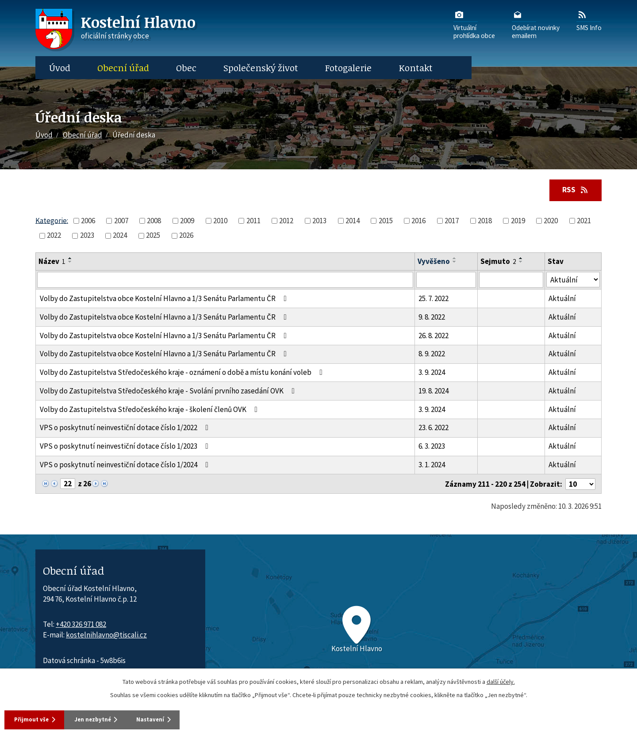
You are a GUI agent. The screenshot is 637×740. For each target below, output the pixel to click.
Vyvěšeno (434, 262)
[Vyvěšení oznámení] (446, 281)
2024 (120, 236)
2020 (551, 221)
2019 (518, 221)
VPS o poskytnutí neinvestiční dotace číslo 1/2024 (126, 465)
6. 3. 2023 (431, 447)
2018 (485, 221)
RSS (573, 190)
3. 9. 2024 (431, 373)
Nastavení (181, 719)
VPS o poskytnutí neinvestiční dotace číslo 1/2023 (126, 447)
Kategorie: (51, 221)
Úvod (59, 67)
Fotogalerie (348, 67)
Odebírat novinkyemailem (536, 24)
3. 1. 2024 (431, 465)
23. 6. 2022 (433, 428)
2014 (352, 221)
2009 (187, 221)
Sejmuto (498, 262)
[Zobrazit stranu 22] (67, 484)
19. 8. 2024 (433, 392)
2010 (220, 221)
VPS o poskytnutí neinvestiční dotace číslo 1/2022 (126, 428)
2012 (286, 221)
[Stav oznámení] (573, 280)
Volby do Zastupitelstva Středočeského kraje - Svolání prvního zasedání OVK (169, 392)
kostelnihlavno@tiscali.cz (106, 636)
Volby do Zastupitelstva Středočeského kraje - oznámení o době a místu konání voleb (183, 373)
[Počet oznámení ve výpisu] (580, 485)
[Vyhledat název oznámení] (225, 281)
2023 (87, 236)
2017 (452, 221)
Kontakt (416, 67)
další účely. (501, 680)
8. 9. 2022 (431, 354)
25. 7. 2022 (433, 299)
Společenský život (260, 67)
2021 (584, 221)
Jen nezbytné (110, 719)
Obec (186, 67)
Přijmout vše (35, 719)
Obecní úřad (123, 67)
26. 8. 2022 (433, 336)
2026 (186, 236)
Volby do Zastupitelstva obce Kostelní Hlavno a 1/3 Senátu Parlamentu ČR (165, 299)
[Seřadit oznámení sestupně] (70, 262)
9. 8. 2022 (431, 318)
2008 (154, 221)
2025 (153, 236)
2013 (319, 221)
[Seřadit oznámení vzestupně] (70, 259)
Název (51, 262)
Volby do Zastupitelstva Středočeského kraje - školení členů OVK (150, 410)
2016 (418, 221)
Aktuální (562, 299)
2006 (88, 221)
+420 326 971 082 (81, 625)
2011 (253, 221)
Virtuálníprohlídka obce (474, 24)
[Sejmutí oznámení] (511, 281)
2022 (54, 236)
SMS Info (589, 20)
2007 (121, 221)
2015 (386, 221)
